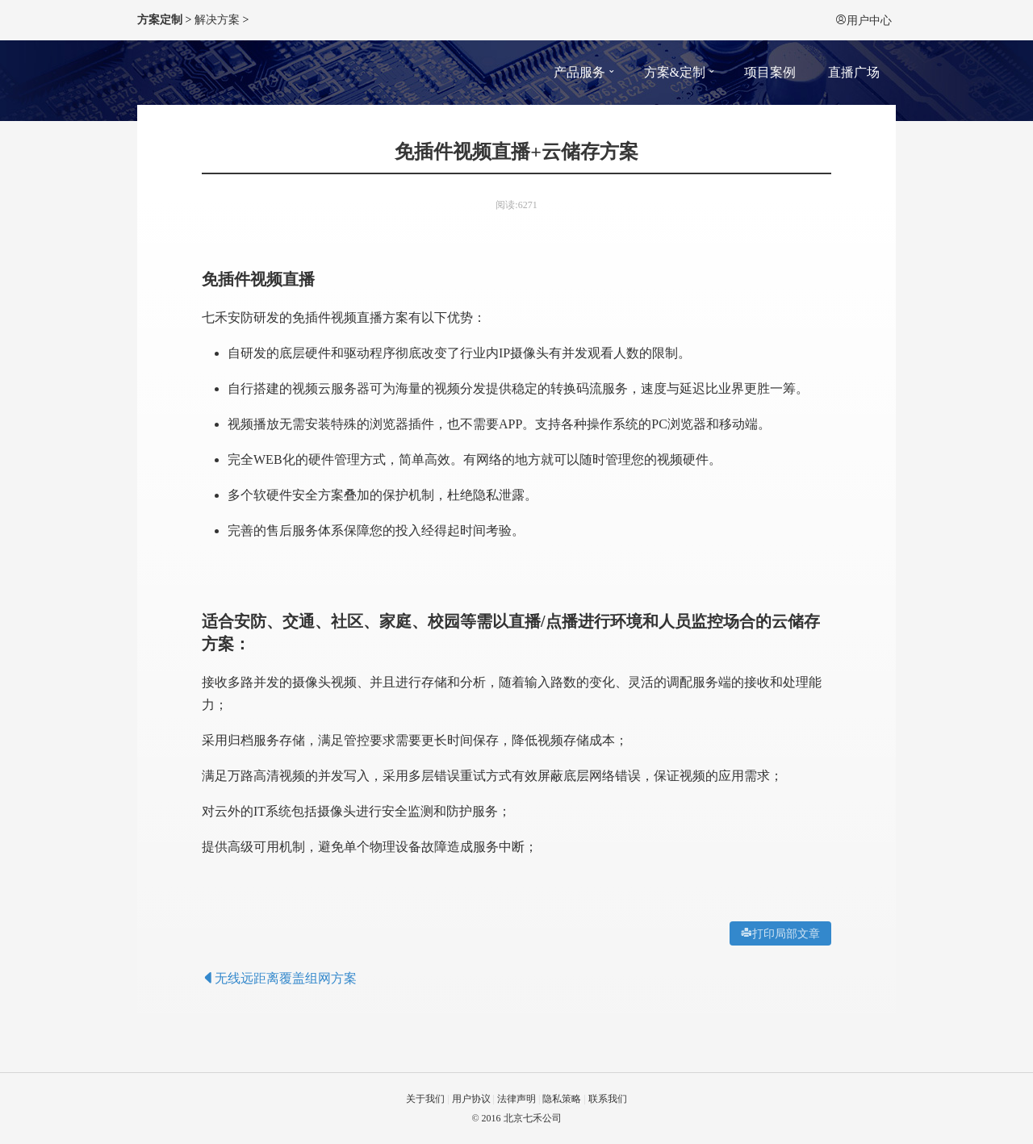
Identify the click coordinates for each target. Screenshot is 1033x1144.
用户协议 (471, 1098)
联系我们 (607, 1098)
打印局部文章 (786, 933)
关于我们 (425, 1098)
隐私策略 (561, 1098)
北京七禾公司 (533, 1118)
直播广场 (854, 72)
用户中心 (863, 21)
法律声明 (516, 1098)
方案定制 (159, 20)
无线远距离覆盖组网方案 (279, 978)
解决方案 (217, 20)
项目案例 (770, 72)
